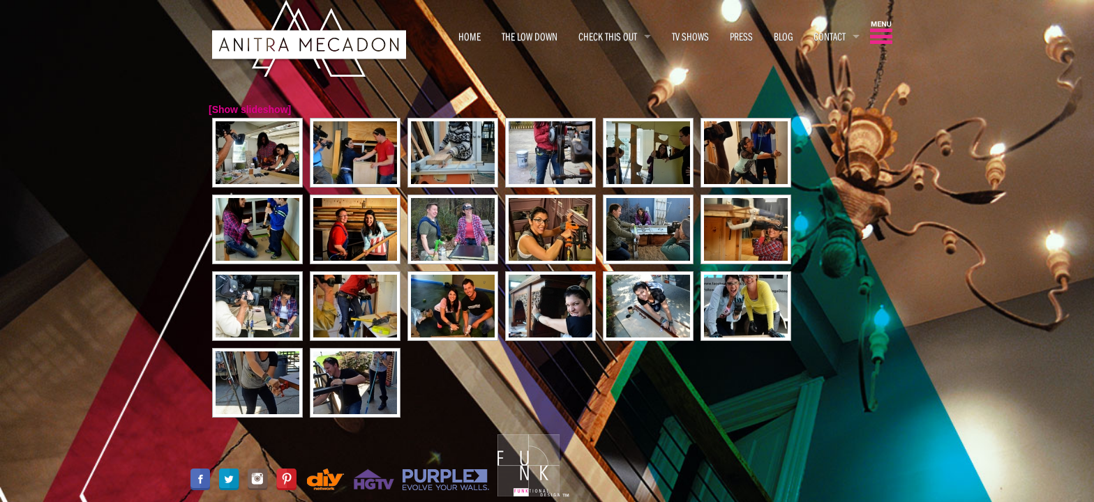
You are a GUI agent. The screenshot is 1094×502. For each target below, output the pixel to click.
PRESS (741, 36)
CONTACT (830, 36)
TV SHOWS (690, 36)
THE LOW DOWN (529, 36)
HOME (469, 36)
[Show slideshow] (250, 109)
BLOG (783, 36)
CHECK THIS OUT (607, 36)
